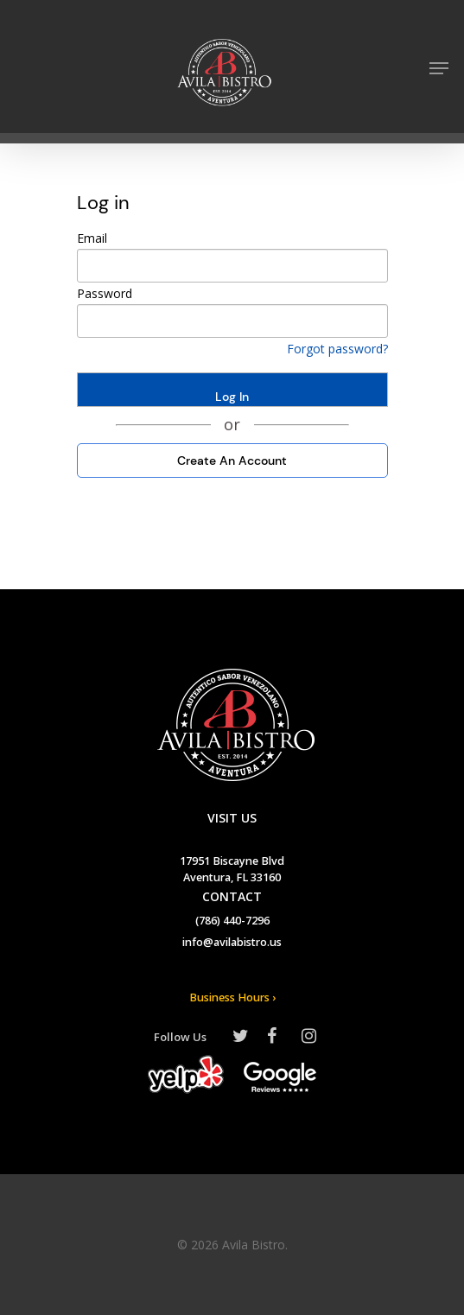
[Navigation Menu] (438, 68)
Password (104, 293)
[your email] (232, 266)
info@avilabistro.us (232, 943)
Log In (232, 396)
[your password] (232, 321)
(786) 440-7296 (232, 922)
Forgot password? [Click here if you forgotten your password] (337, 348)
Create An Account (232, 460)
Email (92, 238)
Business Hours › (232, 998)
